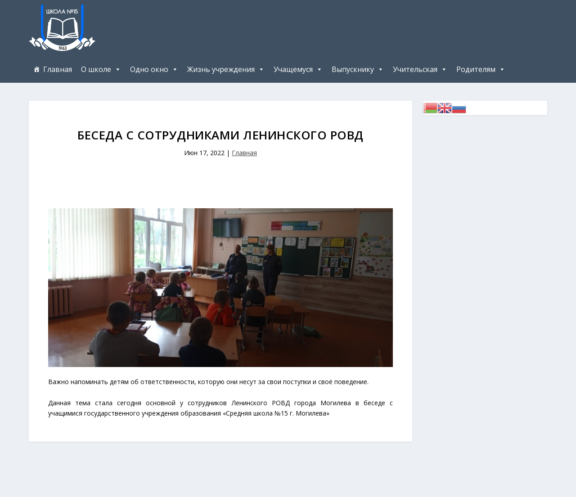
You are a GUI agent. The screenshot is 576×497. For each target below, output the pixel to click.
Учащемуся (293, 69)
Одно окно (149, 69)
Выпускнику (353, 69)
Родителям (475, 69)
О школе (96, 69)
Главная (57, 69)
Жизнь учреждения (221, 69)
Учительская (415, 69)
